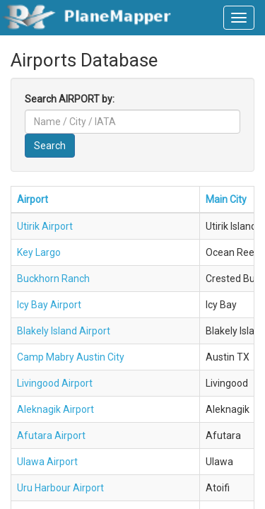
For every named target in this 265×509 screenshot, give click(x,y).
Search (50, 145)
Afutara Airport (51, 435)
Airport (32, 199)
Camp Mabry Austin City (70, 357)
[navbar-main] (238, 18)
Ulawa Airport (47, 461)
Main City (226, 199)
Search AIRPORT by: (69, 99)
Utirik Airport (45, 226)
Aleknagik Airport (55, 409)
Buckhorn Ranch (53, 278)
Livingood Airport (55, 383)
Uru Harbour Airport (60, 487)
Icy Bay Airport (49, 304)
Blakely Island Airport (63, 331)
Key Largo (39, 252)
